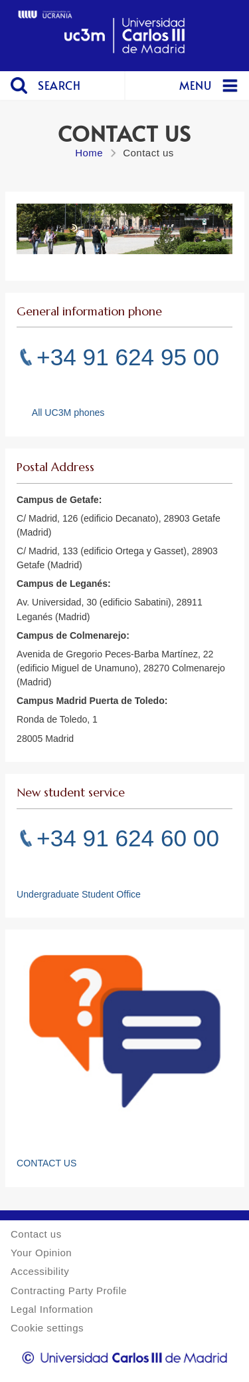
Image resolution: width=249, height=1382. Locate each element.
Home (89, 152)
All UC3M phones (68, 412)
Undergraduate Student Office (79, 894)
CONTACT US (46, 1163)
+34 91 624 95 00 (128, 357)
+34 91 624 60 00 (128, 838)
